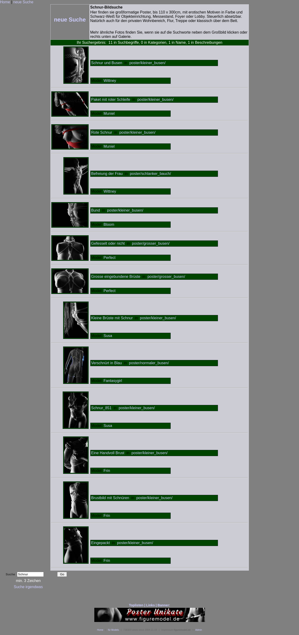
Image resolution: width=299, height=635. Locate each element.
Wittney (110, 81)
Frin (107, 471)
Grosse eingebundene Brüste (115, 277)
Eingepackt (100, 543)
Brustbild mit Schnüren (110, 498)
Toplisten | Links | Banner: (149, 605)
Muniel (109, 113)
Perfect (110, 258)
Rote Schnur (101, 132)
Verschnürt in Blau (106, 363)
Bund (95, 210)
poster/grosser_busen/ (150, 243)
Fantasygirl (113, 381)
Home (5, 2)
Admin (198, 630)
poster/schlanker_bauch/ (150, 174)
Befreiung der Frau (107, 174)
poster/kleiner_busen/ (147, 63)
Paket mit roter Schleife (110, 100)
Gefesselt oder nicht (108, 243)
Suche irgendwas (28, 587)
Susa (108, 336)
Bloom (109, 224)
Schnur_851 (101, 408)
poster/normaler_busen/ (149, 363)
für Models (113, 630)
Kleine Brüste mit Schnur (112, 318)
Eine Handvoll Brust (108, 453)
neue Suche (23, 2)
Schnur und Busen (106, 63)
